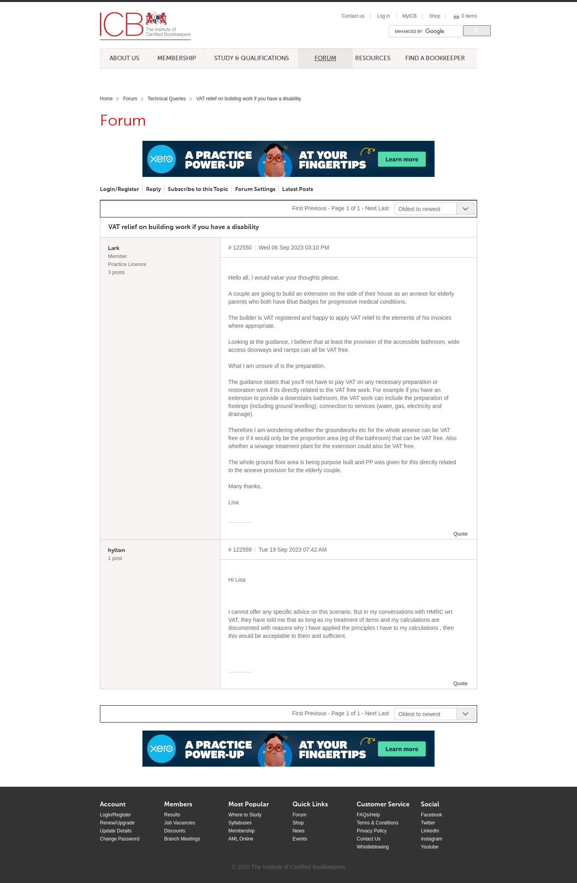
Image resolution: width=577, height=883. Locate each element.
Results (172, 815)
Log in (383, 16)
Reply (153, 189)
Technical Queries (167, 98)
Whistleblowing (373, 847)
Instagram (431, 839)
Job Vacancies (179, 823)
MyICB (409, 16)
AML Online (240, 839)
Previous (315, 208)
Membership (176, 58)
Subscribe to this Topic (198, 189)
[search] (427, 31)
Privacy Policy (372, 831)
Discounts (174, 831)
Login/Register (119, 189)
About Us (124, 58)
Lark (114, 248)
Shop (434, 16)
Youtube (430, 847)
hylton (116, 550)
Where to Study (245, 815)
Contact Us (368, 839)
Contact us (352, 16)
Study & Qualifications (251, 58)
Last (383, 208)
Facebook (431, 815)
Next (371, 208)
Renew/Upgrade (117, 823)
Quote (460, 534)
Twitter (428, 823)
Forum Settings (255, 189)
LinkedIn (430, 831)
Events (300, 839)
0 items (469, 16)
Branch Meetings (182, 839)
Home (106, 98)
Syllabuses (240, 823)
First (297, 208)
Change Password (119, 839)
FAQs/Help (368, 815)
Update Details (116, 831)
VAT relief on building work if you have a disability (248, 98)
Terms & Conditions (377, 823)
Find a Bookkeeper (435, 58)
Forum (325, 58)
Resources (372, 58)
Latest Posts (297, 189)
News (299, 831)
